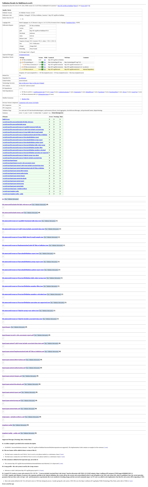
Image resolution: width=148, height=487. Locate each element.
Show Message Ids (57, 113)
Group (52, 92)
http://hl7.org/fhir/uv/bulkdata (65, 5)
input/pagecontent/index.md (11, 408)
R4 (45, 60)
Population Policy (71, 22)
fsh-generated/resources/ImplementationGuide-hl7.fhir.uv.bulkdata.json (25, 245)
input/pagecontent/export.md (11, 392)
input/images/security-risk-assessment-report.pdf (18, 335)
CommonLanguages (64, 92)
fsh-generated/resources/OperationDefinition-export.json (20, 253)
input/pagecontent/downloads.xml (13, 384)
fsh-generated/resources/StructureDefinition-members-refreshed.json (24, 294)
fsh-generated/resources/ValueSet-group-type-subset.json (20, 310)
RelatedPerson (89, 92)
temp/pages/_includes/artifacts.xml (13, 417)
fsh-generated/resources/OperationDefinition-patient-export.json (23, 270)
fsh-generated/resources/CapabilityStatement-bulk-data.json (21, 221)
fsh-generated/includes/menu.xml (12, 212)
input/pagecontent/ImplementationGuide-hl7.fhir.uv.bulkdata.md (23, 351)
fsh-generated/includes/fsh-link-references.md (17, 204)
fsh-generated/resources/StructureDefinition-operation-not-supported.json (26, 302)
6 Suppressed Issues (24, 54)
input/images (6, 327)
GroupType (134, 92)
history (75, 5)
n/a (3, 199)
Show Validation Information (11, 199)
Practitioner (101, 92)
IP (89, 5)
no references (22, 78)
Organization (77, 92)
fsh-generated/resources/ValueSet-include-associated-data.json (22, 319)
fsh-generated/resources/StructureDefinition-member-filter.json (22, 286)
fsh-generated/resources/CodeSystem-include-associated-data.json (23, 229)
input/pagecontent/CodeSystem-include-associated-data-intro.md (23, 343)
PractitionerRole (113, 92)
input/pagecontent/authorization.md (13, 368)
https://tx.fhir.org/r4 (34, 83)
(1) (57, 221)
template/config (7, 425)
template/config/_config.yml (11, 433)
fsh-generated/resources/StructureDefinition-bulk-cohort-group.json (24, 278)
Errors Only (84, 5)
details (42, 83)
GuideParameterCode (38, 92)
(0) (47, 204)
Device (124, 92)
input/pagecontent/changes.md (12, 376)
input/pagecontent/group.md (11, 400)
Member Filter (25, 99)
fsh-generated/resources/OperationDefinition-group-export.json (22, 261)
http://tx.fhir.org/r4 (24, 83)
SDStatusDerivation (43, 94)
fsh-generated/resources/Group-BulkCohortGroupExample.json (22, 237)
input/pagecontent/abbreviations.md (13, 359)
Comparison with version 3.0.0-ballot (28, 102)
